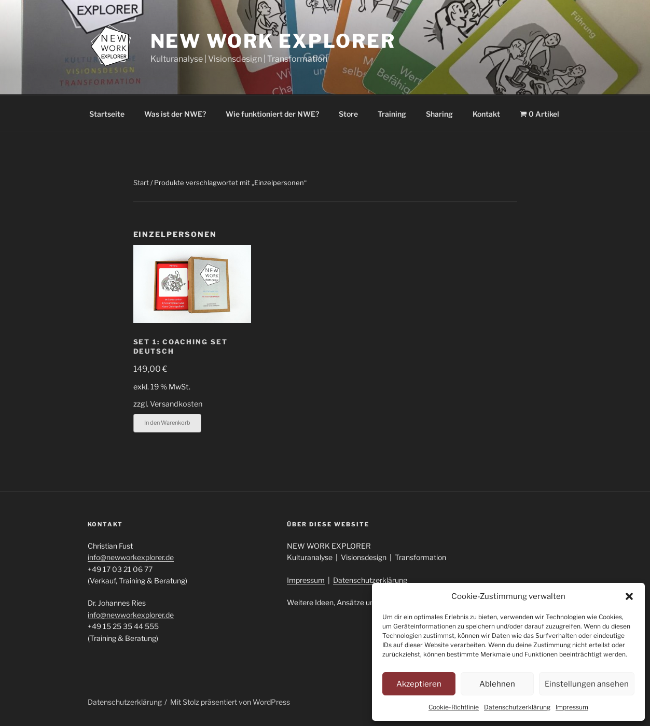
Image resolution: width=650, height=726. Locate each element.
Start (141, 182)
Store (348, 113)
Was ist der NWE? (175, 113)
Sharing (439, 113)
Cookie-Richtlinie (453, 707)
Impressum (572, 707)
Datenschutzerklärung (517, 707)
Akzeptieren (418, 684)
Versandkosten (176, 404)
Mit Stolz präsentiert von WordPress (230, 701)
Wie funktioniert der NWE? (272, 113)
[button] (629, 596)
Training (392, 113)
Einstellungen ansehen (587, 684)
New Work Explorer (273, 41)
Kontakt (486, 113)
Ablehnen (497, 684)
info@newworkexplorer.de (131, 557)
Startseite (107, 113)
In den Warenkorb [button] (167, 422)
